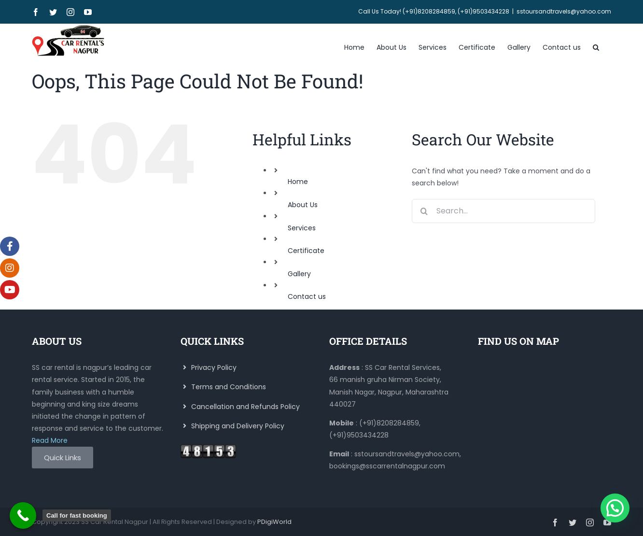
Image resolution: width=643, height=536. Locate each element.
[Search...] (503, 211)
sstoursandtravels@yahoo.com (564, 11)
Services (302, 228)
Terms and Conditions (223, 387)
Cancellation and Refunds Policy (240, 406)
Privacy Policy (209, 367)
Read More (50, 440)
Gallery (299, 274)
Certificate (306, 250)
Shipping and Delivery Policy (232, 426)
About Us (303, 205)
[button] (596, 46)
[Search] (424, 211)
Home (298, 181)
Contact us (307, 296)
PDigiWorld (274, 521)
